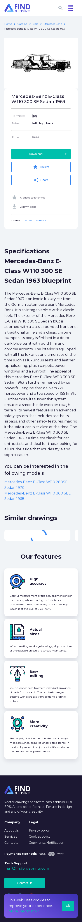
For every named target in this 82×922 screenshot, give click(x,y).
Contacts (11, 843)
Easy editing (37, 673)
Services (10, 836)
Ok (68, 905)
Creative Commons (34, 220)
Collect (41, 167)
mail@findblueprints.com (26, 868)
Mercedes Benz (53, 23)
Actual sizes (36, 632)
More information (24, 911)
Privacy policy (39, 830)
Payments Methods (20, 854)
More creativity (39, 724)
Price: (15, 137)
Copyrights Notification (46, 843)
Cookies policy (40, 836)
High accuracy (38, 581)
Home (8, 23)
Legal (33, 822)
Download (50, 154)
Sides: (15, 123)
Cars (35, 23)
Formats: (18, 116)
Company (12, 822)
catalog (22, 23)
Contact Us (24, 883)
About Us (11, 830)
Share (41, 180)
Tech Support (16, 863)
